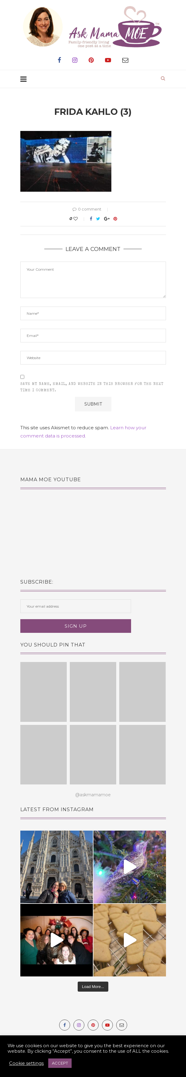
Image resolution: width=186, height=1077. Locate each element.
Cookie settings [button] (26, 1063)
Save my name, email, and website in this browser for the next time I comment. (92, 387)
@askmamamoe (93, 794)
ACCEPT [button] (60, 1063)
